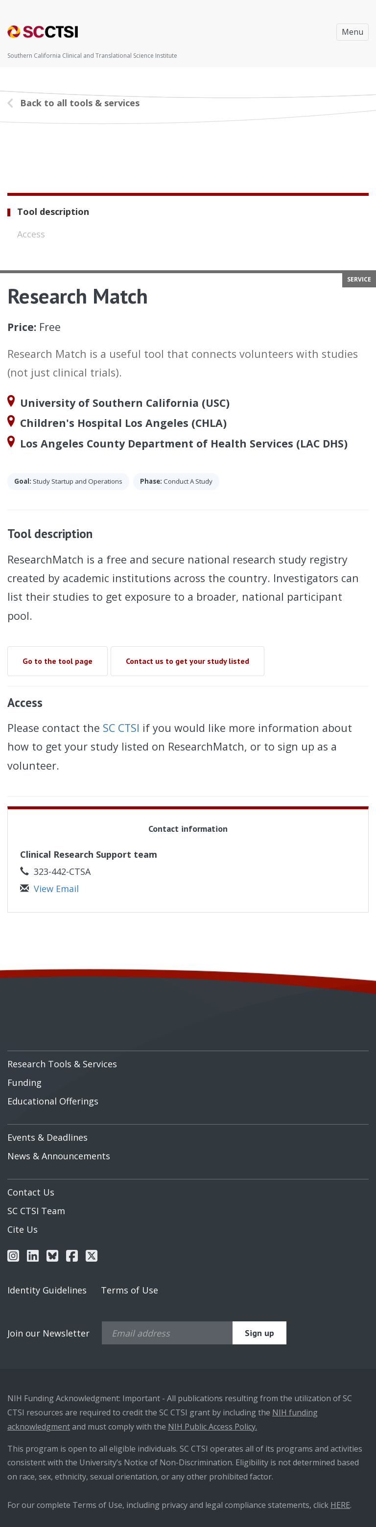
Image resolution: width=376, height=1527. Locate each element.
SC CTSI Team (36, 1211)
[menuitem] (188, 1060)
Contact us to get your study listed (187, 661)
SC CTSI (121, 728)
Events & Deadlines (47, 1137)
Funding (24, 1082)
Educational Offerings (52, 1101)
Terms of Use (129, 1290)
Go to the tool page (58, 661)
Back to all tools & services (80, 103)
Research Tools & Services (62, 1064)
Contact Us (30, 1192)
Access (31, 234)
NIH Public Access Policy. (212, 1426)
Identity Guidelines (47, 1290)
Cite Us (22, 1229)
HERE (340, 1505)
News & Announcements (58, 1156)
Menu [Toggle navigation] (352, 31)
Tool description (53, 211)
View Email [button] (49, 888)
